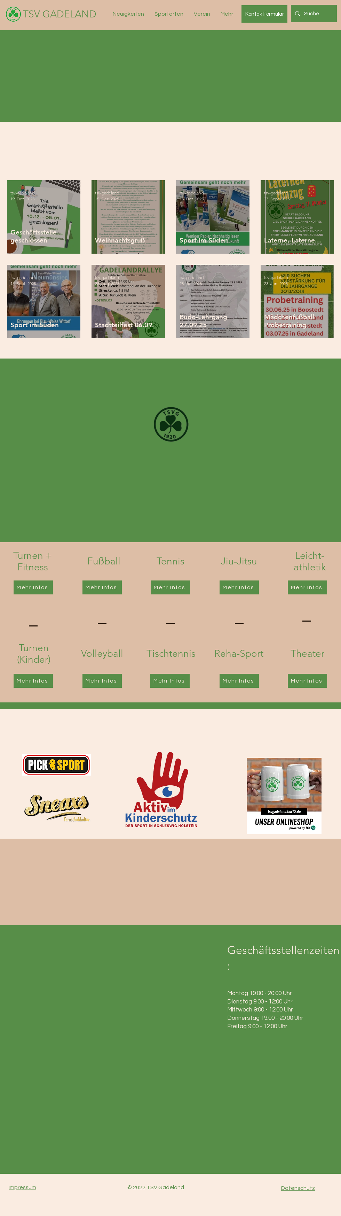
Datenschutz (298, 1188)
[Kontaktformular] (264, 14)
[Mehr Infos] (33, 587)
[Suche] (313, 13)
